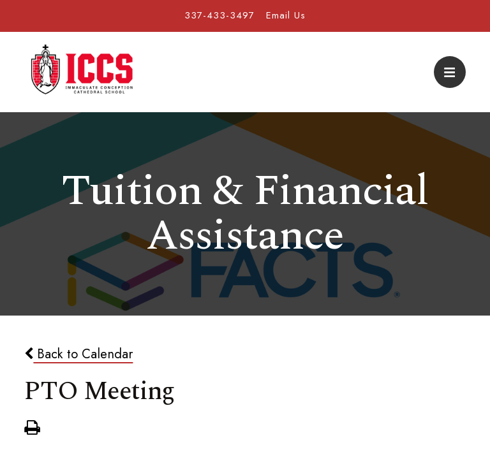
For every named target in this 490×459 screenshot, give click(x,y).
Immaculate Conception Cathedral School (81, 72)
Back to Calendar (78, 353)
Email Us (286, 15)
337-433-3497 (219, 15)
